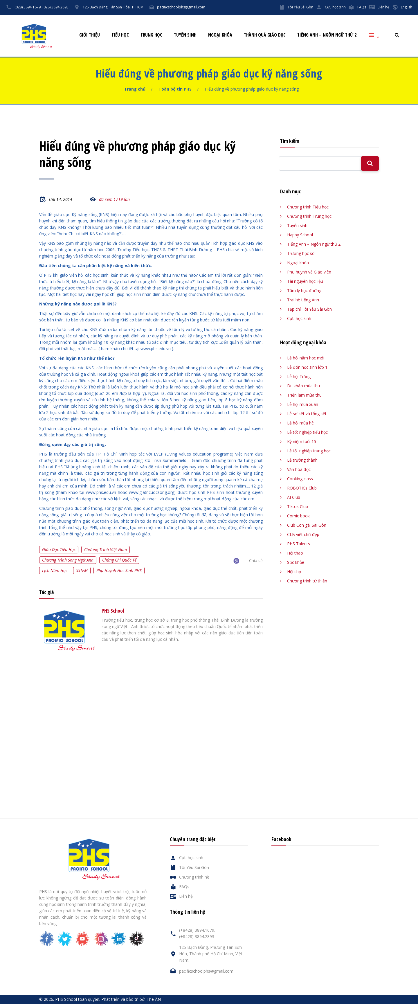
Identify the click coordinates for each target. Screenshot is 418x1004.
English (406, 7)
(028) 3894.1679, (28, 7)
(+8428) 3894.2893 (196, 936)
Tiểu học (120, 35)
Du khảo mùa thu (303, 385)
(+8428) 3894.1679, (197, 930)
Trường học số (300, 253)
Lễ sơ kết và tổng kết (307, 413)
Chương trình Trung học (309, 216)
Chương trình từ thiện (307, 581)
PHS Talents (298, 543)
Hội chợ (294, 571)
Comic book (298, 516)
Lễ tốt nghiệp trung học (309, 451)
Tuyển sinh (185, 35)
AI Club (293, 497)
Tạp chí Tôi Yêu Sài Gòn (309, 309)
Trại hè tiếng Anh (303, 300)
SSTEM (82, 570)
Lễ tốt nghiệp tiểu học (307, 432)
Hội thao (295, 553)
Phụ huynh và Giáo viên (309, 272)
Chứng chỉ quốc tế (119, 560)
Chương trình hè (194, 877)
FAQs (361, 7)
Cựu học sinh (335, 7)
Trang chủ (134, 89)
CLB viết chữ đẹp (303, 534)
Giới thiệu (89, 35)
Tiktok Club (297, 506)
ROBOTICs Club (302, 488)
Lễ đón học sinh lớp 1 (307, 367)
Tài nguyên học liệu (305, 281)
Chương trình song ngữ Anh (67, 560)
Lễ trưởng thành (302, 460)
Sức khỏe (295, 562)
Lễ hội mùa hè (300, 423)
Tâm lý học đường (304, 290)
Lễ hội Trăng (299, 376)
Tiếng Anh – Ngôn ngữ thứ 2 (326, 35)
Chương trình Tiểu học (308, 207)
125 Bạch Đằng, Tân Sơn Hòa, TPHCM (113, 7)
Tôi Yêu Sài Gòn (300, 7)
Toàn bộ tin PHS (175, 89)
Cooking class (300, 478)
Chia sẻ (256, 560)
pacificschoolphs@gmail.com (181, 7)
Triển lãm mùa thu (304, 395)
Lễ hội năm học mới (305, 358)
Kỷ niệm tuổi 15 (301, 441)
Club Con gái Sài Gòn (306, 525)
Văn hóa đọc (299, 469)
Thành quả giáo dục (265, 35)
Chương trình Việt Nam (105, 549)
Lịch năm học (54, 570)
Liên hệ (383, 7)
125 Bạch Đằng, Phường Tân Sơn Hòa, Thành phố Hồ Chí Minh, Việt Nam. (210, 953)
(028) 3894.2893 (55, 7)
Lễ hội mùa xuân (302, 404)
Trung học (151, 35)
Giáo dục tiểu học (58, 549)
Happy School (300, 234)
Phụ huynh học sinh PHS (119, 570)
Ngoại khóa (220, 35)
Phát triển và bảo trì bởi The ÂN (131, 999)
